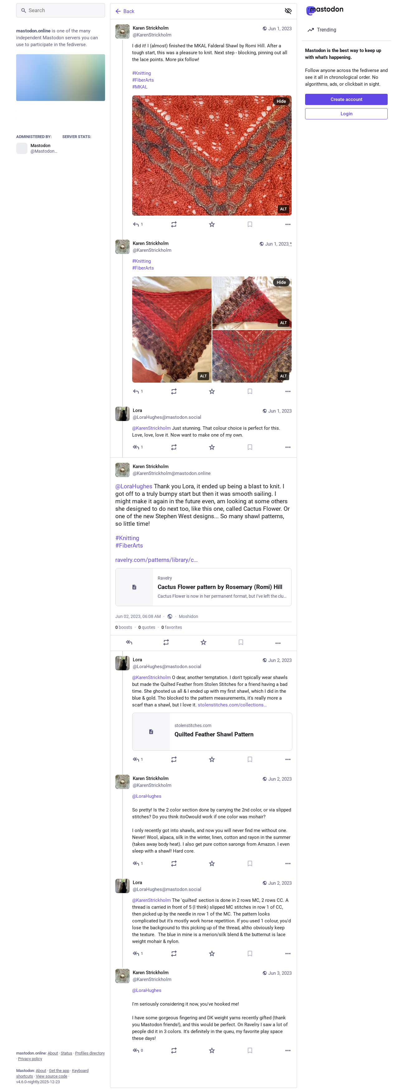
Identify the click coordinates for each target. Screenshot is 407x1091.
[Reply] (138, 224)
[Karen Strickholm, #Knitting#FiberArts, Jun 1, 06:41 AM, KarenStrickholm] (203, 318)
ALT (283, 209)
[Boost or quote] (174, 224)
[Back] (195, 11)
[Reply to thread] (138, 391)
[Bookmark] (250, 224)
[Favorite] (212, 224)
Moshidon (188, 616)
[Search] (60, 10)
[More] (288, 224)
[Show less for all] (288, 10)
